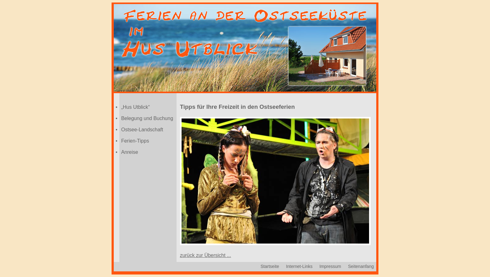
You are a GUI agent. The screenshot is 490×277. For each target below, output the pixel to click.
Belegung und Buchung (147, 118)
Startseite (270, 266)
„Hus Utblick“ (135, 107)
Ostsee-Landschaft (142, 129)
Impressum (330, 266)
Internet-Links (299, 266)
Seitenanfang (361, 266)
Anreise (129, 152)
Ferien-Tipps (135, 141)
